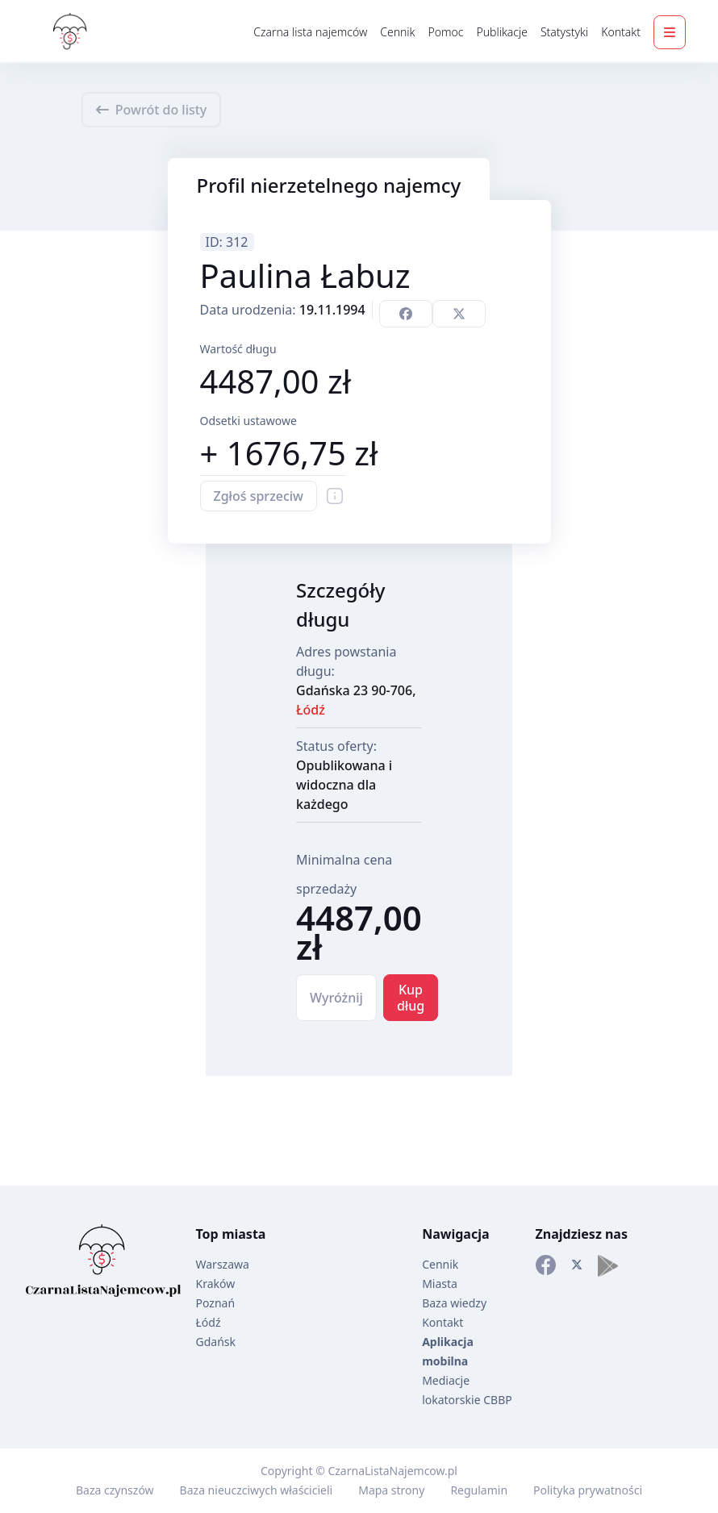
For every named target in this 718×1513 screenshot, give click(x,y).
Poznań (216, 1303)
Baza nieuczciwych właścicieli (256, 1490)
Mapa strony (391, 1490)
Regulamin (478, 1490)
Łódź (310, 710)
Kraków (216, 1283)
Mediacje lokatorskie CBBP (467, 1390)
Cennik (397, 32)
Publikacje (502, 32)
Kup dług (410, 998)
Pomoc (445, 32)
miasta (244, 1234)
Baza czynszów (115, 1490)
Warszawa (222, 1264)
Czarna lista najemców (310, 32)
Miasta (439, 1283)
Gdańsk (216, 1341)
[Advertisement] (64, 473)
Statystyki (564, 32)
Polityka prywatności (587, 1490)
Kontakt (621, 32)
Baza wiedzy (454, 1303)
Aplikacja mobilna (448, 1351)
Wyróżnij (336, 998)
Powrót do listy (151, 110)
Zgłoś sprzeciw (259, 496)
